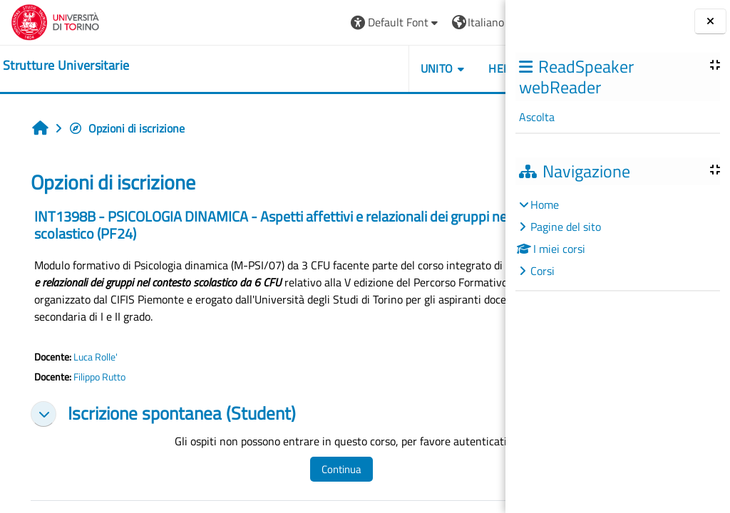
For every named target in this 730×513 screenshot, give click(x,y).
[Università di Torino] (55, 20)
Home (544, 204)
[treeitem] (617, 238)
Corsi (542, 270)
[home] (66, 65)
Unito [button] (341, 68)
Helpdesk (420, 68)
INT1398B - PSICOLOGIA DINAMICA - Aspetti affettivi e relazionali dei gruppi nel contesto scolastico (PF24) (241, 224)
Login (470, 22)
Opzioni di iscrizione (126, 128)
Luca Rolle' (95, 357)
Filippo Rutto (99, 377)
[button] (300, 22)
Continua (318, 469)
